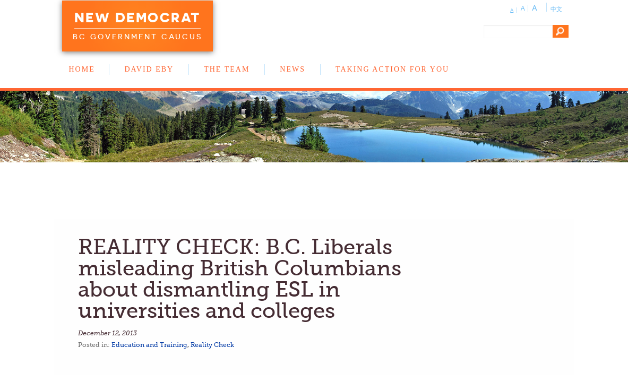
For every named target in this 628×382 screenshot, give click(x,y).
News (292, 69)
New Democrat (137, 17)
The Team (227, 69)
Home (82, 69)
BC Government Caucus (137, 36)
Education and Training (149, 345)
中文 (556, 9)
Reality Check (212, 345)
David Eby (149, 69)
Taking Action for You (392, 69)
